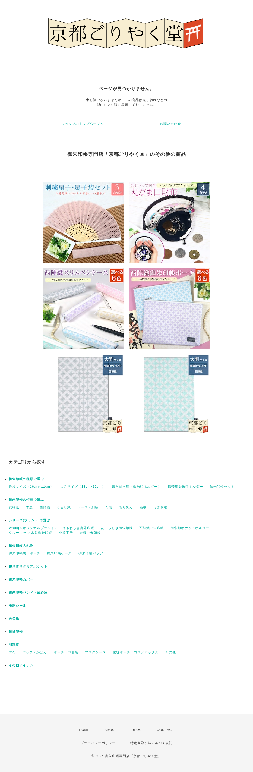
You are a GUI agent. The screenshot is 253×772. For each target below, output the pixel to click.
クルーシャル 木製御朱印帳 (30, 533)
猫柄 (143, 507)
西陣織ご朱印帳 (151, 528)
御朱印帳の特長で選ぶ (26, 500)
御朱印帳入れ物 (21, 546)
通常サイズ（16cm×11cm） (31, 487)
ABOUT (111, 730)
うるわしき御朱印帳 (78, 528)
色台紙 (14, 618)
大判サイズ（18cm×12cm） (82, 487)
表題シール (17, 605)
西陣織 (45, 507)
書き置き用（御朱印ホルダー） (136, 487)
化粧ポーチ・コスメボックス (136, 652)
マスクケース (95, 652)
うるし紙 (64, 507)
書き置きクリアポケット (28, 566)
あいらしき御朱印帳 (117, 528)
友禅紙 (14, 507)
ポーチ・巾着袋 (66, 652)
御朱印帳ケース (59, 553)
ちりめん (126, 507)
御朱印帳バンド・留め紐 (28, 592)
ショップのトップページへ (82, 124)
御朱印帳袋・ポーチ (24, 553)
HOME (84, 730)
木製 (29, 507)
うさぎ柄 (160, 507)
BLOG (137, 730)
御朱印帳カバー (21, 579)
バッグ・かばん (34, 652)
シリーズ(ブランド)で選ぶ (29, 520)
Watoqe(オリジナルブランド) (32, 528)
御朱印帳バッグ (90, 553)
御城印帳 (16, 632)
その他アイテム (21, 665)
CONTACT (165, 730)
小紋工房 (66, 533)
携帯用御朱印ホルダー (185, 487)
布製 (108, 507)
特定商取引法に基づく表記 (151, 743)
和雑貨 (14, 645)
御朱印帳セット (222, 487)
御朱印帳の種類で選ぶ (26, 479)
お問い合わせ (170, 124)
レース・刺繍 (88, 507)
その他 (170, 652)
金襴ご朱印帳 (90, 533)
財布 (12, 652)
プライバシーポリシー (98, 743)
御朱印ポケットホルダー (189, 528)
